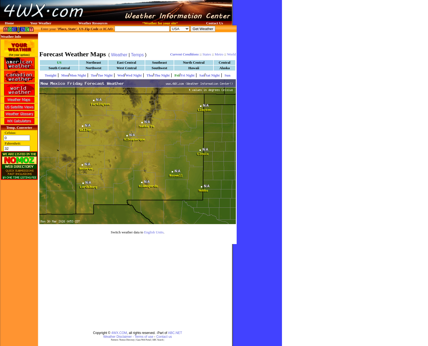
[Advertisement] (137, 41)
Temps (137, 54)
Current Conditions (184, 54)
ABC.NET (175, 333)
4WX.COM (119, 333)
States (207, 54)
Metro (219, 54)
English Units (154, 232)
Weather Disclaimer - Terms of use (128, 337)
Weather (119, 54)
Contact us (164, 337)
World (231, 54)
